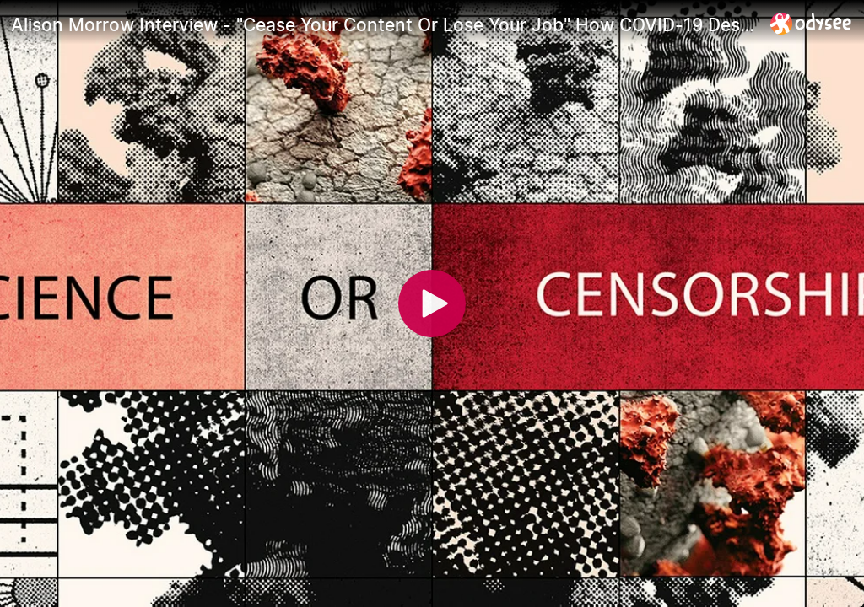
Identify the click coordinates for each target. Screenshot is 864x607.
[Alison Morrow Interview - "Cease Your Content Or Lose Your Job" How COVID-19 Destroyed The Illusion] (384, 24)
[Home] (811, 23)
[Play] (432, 303)
